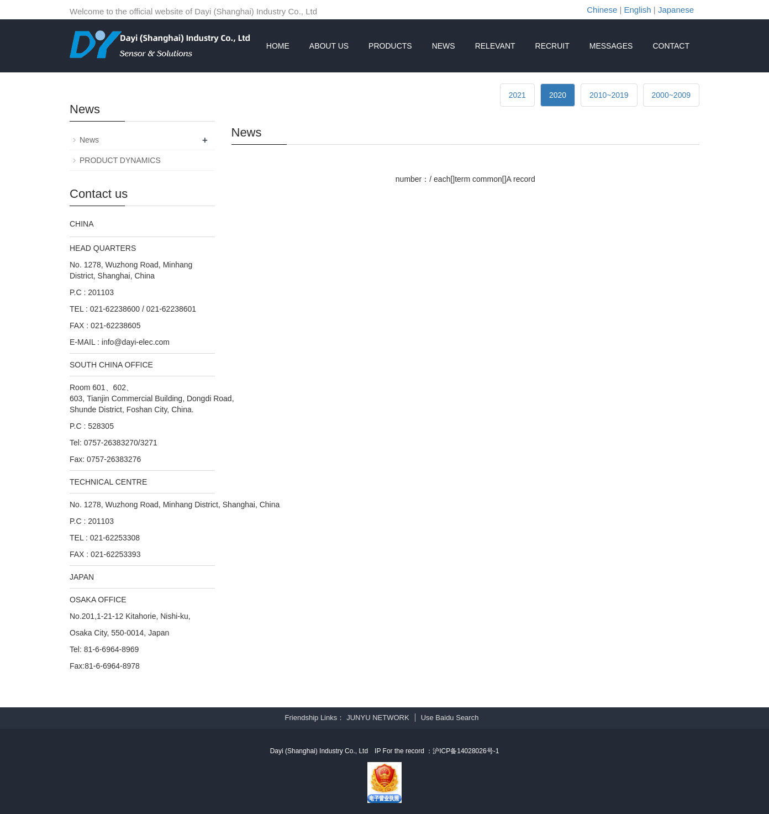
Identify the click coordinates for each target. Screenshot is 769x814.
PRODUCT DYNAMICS (120, 160)
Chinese (602, 9)
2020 (557, 95)
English (637, 9)
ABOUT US (329, 45)
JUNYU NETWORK (377, 717)
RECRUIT (552, 45)
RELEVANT (495, 45)
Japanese (676, 9)
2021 (517, 95)
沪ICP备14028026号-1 (466, 751)
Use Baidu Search (450, 717)
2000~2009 (671, 95)
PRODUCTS (390, 45)
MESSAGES (611, 45)
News (89, 139)
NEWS (443, 45)
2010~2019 (608, 95)
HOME (277, 45)
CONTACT (670, 45)
